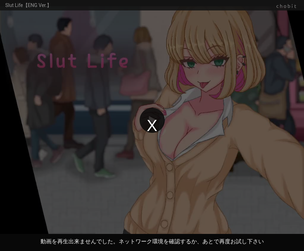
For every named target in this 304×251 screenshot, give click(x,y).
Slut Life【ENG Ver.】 (28, 5)
